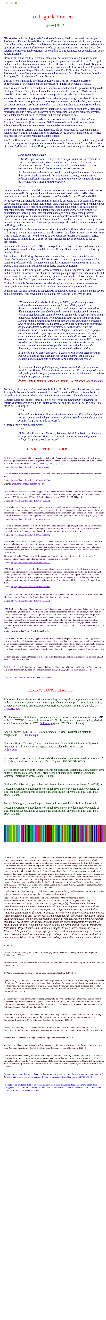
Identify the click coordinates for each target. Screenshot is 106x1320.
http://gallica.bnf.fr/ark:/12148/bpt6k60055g (30, 535)
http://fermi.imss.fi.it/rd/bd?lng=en (28, 484)
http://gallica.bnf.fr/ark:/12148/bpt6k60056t (30, 501)
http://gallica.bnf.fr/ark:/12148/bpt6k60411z (30, 586)
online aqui (97, 380)
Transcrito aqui (12, 708)
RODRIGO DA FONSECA (16, 857)
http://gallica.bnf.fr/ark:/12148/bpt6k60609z (30, 562)
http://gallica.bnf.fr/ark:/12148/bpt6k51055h (30, 601)
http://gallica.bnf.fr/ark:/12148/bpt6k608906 (30, 519)
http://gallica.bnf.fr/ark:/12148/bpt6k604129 (30, 467)
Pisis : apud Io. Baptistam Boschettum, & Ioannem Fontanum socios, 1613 (53, 668)
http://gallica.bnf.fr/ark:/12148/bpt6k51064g (30, 480)
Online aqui (46, 723)
